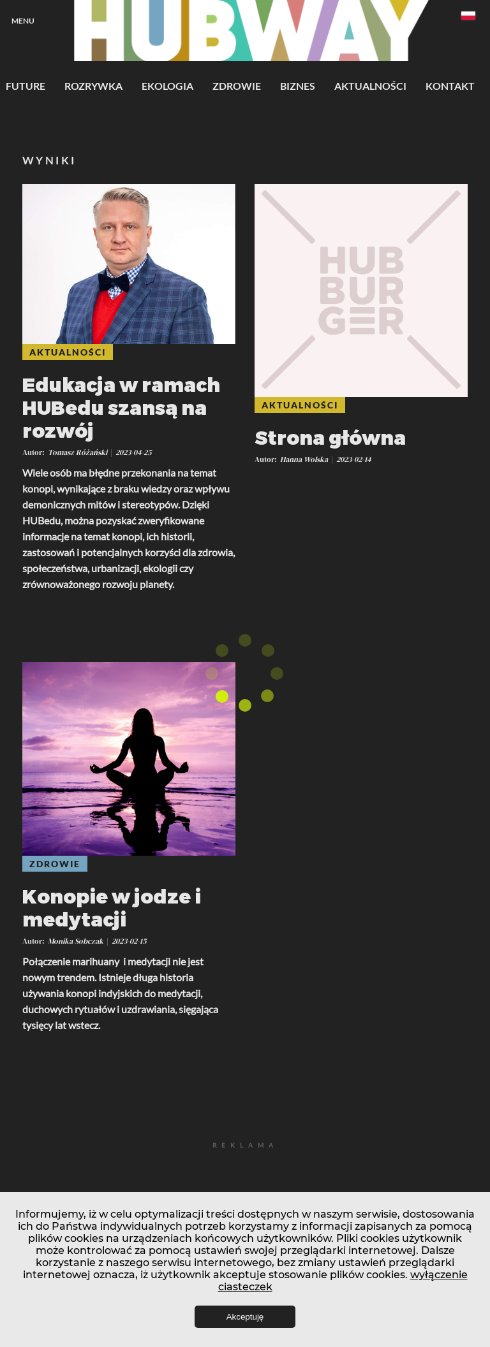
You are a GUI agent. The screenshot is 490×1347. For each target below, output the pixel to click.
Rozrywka (93, 86)
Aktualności (370, 86)
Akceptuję (245, 1317)
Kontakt (450, 86)
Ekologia (167, 86)
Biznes (297, 86)
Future (25, 86)
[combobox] (468, 17)
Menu (22, 20)
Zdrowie (236, 86)
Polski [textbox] (468, 15)
